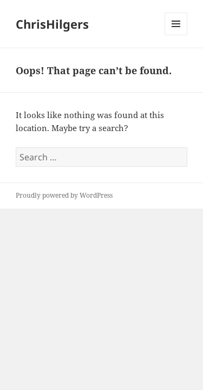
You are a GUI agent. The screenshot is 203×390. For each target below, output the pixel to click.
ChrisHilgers (52, 24)
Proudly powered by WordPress (64, 195)
